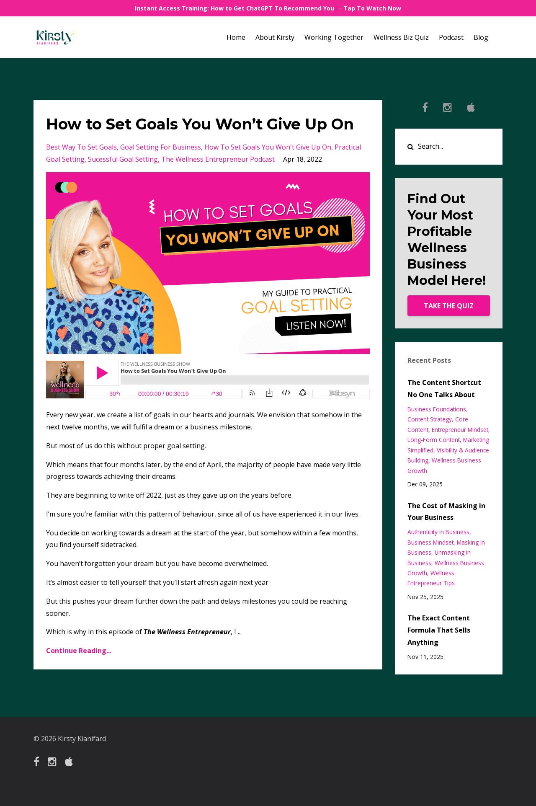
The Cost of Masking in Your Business (446, 511)
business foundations (436, 409)
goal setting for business (160, 168)
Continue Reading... (78, 672)
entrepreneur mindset (460, 430)
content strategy (429, 419)
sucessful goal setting (123, 181)
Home (236, 37)
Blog (481, 37)
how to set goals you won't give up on (267, 168)
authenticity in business (438, 532)
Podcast (451, 37)
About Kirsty (274, 37)
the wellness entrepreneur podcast (218, 181)
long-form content (433, 440)
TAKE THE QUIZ (449, 305)
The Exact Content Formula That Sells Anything (438, 630)
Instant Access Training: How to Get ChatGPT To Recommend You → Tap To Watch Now (268, 8)
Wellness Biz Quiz (401, 37)
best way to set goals (81, 168)
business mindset (430, 542)
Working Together (333, 37)
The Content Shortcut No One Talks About (444, 388)
